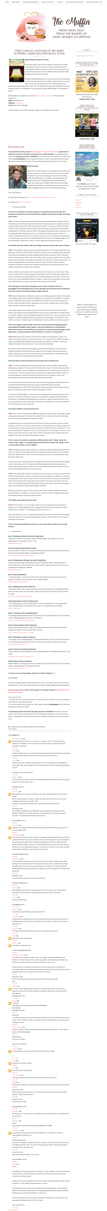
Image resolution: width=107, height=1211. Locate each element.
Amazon (38, 96)
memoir (31, 727)
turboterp (15, 929)
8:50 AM (14, 1087)
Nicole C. (14, 943)
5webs (14, 986)
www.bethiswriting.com (15, 543)
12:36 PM (15, 933)
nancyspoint (16, 917)
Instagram (78, 202)
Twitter (77, 205)
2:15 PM (14, 953)
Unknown (15, 792)
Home (7, 2)
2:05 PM (14, 941)
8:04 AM (14, 806)
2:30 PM (14, 974)
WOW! (14, 1164)
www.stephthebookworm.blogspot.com (20, 656)
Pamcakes (15, 1111)
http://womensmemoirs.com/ (17, 644)
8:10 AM (14, 832)
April (13, 1068)
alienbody (15, 909)
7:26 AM (14, 758)
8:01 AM (14, 789)
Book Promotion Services (75, 2)
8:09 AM (14, 823)
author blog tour (16, 727)
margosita (15, 1049)
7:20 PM (14, 1013)
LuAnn (14, 760)
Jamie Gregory (16, 835)
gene (13, 936)
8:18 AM (14, 856)
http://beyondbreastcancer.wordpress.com (21, 555)
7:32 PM (14, 1150)
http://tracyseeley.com (25, 202)
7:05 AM (14, 1046)
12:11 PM (15, 1058)
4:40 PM (14, 1065)
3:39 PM (14, 1109)
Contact (60, 2)
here (54, 673)
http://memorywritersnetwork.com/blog (20, 632)
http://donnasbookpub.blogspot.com (20, 596)
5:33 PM (14, 1138)
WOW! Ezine (15, 2)
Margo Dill (15, 777)
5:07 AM (14, 1034)
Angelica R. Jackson (18, 955)
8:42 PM (14, 1162)
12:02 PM (15, 1207)
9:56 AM (14, 885)
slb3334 (14, 897)
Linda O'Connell (17, 1027)
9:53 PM (14, 1073)
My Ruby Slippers (39, 727)
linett (13, 1061)
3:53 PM (14, 1118)
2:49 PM (14, 984)
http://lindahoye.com (14, 608)
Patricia (14, 888)
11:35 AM (15, 914)
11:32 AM (15, 907)
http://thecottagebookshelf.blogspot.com (21, 620)
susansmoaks (16, 1130)
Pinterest (78, 207)
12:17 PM (15, 926)
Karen (14, 751)
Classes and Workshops (30, 2)
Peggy (14, 1082)
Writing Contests (48, 2)
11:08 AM (15, 895)
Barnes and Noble (47, 96)
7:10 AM (14, 748)
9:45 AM (14, 873)
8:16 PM (14, 1025)
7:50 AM (14, 775)
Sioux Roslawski (17, 739)
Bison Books (19, 103)
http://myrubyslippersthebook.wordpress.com (41, 197)
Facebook (78, 200)
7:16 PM (14, 998)
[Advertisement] (87, 274)
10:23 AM (15, 1080)
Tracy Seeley (12, 729)
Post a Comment (13, 1210)
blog (49, 510)
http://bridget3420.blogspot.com (18, 582)
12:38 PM (15, 1097)
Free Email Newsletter (94, 2)
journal (25, 727)
